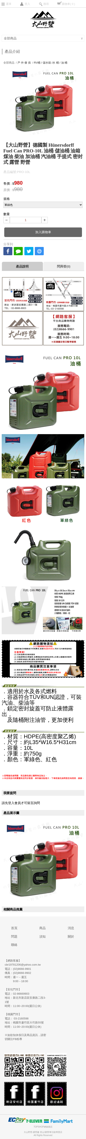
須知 (42, 936)
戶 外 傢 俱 (24, 62)
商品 (42, 928)
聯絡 (14, 945)
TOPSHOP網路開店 (43, 1127)
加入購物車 (43, 232)
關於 (71, 936)
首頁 (14, 928)
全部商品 (11, 38)
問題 (14, 936)
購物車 (68, 4)
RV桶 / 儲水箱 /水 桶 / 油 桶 (50, 62)
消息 (71, 928)
